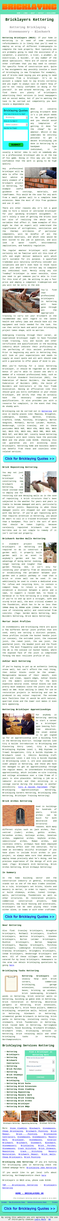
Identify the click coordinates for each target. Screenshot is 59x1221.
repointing (12, 499)
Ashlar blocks (38, 684)
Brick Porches (46, 1146)
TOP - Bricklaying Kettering (20, 1185)
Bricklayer (18, 1140)
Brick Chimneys (47, 1148)
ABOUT (33, 13)
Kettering (47, 411)
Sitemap (4, 1202)
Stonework (36, 1143)
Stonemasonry (39, 1137)
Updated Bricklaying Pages (37, 1202)
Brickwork (22, 1143)
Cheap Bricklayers (12, 1157)
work (40, 358)
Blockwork (35, 1128)
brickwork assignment (39, 214)
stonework (7, 1022)
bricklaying (33, 962)
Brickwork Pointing (37, 1131)
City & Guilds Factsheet (33, 787)
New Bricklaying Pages (17, 1202)
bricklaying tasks (15, 1037)
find (12, 931)
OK (49, 1219)
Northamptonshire (11, 1039)
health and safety (12, 322)
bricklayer (8, 171)
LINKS (25, 13)
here (11, 965)
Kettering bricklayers (35, 976)
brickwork (7, 183)
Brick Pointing (26, 1134)
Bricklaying (8, 411)
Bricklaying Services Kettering (28, 1045)
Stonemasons (49, 1128)
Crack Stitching (27, 1148)
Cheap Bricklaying (12, 1131)
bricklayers (8, 437)
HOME (19, 13)
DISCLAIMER (51, 13)
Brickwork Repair (28, 1154)
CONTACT (41, 13)
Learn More (40, 1219)
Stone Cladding (18, 1128)
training (15, 341)
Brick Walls (48, 1154)
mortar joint (46, 647)
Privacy (55, 1202)
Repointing (8, 1151)
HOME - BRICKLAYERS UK (29, 1193)
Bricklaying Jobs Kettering (41, 1168)
